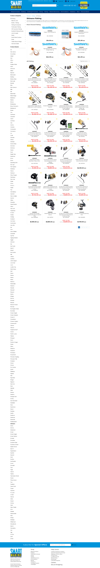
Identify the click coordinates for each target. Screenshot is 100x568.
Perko (11, 344)
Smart (11, 432)
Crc (11, 133)
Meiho (11, 294)
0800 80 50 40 (70, 5)
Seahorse (12, 417)
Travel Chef (13, 486)
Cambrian (12, 114)
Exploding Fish (13, 162)
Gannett (12, 194)
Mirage (12, 296)
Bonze (12, 102)
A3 (11, 49)
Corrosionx (12, 131)
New (78, 11)
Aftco (11, 60)
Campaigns (33, 564)
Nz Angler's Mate (14, 308)
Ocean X (12, 317)
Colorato (12, 127)
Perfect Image (14, 342)
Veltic (11, 499)
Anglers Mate (13, 64)
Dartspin (12, 141)
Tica (11, 482)
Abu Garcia (13, 52)
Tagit (11, 469)
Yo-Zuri (12, 534)
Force (11, 183)
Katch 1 (12, 248)
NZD (50, 0)
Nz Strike (12, 311)
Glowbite (12, 202)
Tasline (12, 473)
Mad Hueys (13, 269)
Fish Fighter (13, 166)
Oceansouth (13, 323)
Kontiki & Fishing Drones (18, 31)
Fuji (11, 189)
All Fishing (12, 18)
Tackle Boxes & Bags (18, 41)
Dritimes (12, 148)
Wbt (11, 515)
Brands (32, 560)
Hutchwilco (13, 223)
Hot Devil (12, 221)
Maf (11, 271)
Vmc (11, 509)
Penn (11, 340)
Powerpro (12, 352)
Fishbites (12, 168)
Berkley (12, 77)
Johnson (12, 242)
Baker (11, 70)
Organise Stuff (13, 329)
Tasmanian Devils (14, 476)
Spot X (12, 448)
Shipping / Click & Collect (56, 554)
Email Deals (53, 559)
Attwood (12, 68)
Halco (11, 206)
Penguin (12, 338)
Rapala (12, 373)
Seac (11, 405)
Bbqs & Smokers (15, 11)
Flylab (11, 181)
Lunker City (13, 267)
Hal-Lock (12, 208)
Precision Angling (14, 356)
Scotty (12, 398)
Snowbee (12, 440)
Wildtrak (12, 519)
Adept (11, 56)
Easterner (12, 156)
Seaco (11, 409)
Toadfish (12, 484)
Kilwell (11, 250)
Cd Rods (12, 120)
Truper (12, 488)
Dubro (11, 150)
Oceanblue (13, 319)
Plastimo (12, 348)
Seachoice (12, 407)
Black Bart (12, 93)
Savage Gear (13, 396)
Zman (11, 538)
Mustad (12, 300)
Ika (11, 227)
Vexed (11, 501)
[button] (46, 0)
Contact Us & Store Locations (57, 551)
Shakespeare (13, 421)
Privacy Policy (54, 555)
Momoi (12, 298)
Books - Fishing (18, 22)
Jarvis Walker (13, 231)
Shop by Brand (85, 11)
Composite (13, 129)
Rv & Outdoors (34, 559)
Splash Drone (13, 446)
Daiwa (11, 139)
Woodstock (13, 524)
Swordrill (12, 465)
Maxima (12, 285)
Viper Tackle (13, 507)
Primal (12, 365)
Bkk (11, 89)
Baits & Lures (18, 20)
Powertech (13, 354)
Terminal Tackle (18, 43)
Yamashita (12, 528)
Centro (12, 125)
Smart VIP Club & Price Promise (58, 552)
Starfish (12, 453)
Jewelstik (12, 233)
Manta (12, 275)
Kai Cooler (12, 246)
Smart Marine (13, 436)
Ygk (11, 532)
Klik (11, 254)
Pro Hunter (13, 367)
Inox (11, 229)
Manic (11, 273)
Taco (11, 467)
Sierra (11, 425)
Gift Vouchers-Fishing (16, 29)
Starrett (12, 455)
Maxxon (12, 292)
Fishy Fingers (13, 175)
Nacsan (12, 302)
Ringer (12, 379)
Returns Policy (54, 557)
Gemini (12, 198)
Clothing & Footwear (35, 554)
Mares (11, 277)
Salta (11, 390)
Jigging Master (14, 237)
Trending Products (35, 563)
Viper (11, 505)
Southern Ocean (14, 444)
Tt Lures (12, 492)
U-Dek (12, 494)
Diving (32, 555)
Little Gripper (13, 260)
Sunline (12, 459)
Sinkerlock (12, 430)
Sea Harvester (13, 400)
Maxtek (12, 288)
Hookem (12, 219)
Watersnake (13, 513)
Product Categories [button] (15, 15)
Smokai (12, 438)
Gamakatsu (13, 191)
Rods (18, 39)
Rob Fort (12, 384)
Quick (11, 369)
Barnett (12, 72)
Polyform (12, 350)
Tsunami (12, 490)
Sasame (12, 394)
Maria (11, 279)
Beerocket (13, 74)
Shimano (12, 423)
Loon (11, 265)
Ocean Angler (13, 313)
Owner (12, 331)
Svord (11, 463)
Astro (11, 66)
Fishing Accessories (18, 24)
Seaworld (12, 419)
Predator (12, 361)
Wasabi (12, 511)
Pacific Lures (13, 334)
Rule (11, 386)
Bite (11, 85)
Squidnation (13, 451)
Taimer (12, 471)
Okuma (12, 327)
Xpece (11, 526)
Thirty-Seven (13, 480)
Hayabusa (12, 210)
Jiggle (11, 240)
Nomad (12, 306)
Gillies (11, 200)
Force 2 (12, 185)
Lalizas (12, 256)
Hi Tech (12, 212)
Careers (53, 562)
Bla (11, 91)
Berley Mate (13, 79)
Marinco (12, 281)
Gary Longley (13, 196)
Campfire (12, 116)
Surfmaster (13, 461)
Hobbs (12, 214)
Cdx (11, 123)
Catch (11, 118)
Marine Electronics (35, 557)
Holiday (12, 217)
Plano (11, 346)
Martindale (13, 283)
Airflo (11, 62)
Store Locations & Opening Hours (35, 0)
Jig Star (12, 235)
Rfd (11, 375)
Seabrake (12, 402)
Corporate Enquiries (55, 560)
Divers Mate (13, 143)
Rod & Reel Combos (18, 37)
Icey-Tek (12, 225)
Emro (11, 158)
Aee (11, 58)
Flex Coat (12, 179)
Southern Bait (13, 442)
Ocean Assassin (14, 315)
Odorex (12, 325)
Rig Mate (12, 377)
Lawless (12, 258)
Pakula (12, 336)
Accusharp (12, 54)
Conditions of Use (55, 556)
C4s (11, 112)
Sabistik (12, 388)
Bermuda (12, 81)
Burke (11, 110)
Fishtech (12, 173)
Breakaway (13, 104)
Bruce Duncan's (14, 106)
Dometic (12, 146)
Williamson (13, 522)
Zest (11, 536)
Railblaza (12, 371)
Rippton (12, 382)
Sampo (12, 392)
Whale (12, 517)
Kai (11, 244)
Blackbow (12, 97)
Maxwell (12, 290)
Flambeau (12, 177)
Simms (12, 428)
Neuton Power (14, 304)
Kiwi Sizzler (13, 252)
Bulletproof (13, 108)
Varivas (12, 496)
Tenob (11, 478)
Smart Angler (13, 434)
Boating (32, 552)
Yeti (11, 530)
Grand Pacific (13, 204)
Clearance (72, 11)
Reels (18, 35)
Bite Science (13, 87)
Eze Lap (12, 164)
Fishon (12, 171)
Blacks (12, 100)
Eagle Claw (13, 154)
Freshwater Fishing (18, 27)
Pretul (11, 363)
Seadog (12, 411)
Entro (11, 160)
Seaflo (11, 413)
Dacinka (12, 137)
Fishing (33, 15)
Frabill (11, 187)
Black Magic (13, 95)
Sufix (11, 457)
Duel (11, 152)
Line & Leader (18, 33)
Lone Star (12, 262)
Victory (12, 503)
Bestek (12, 83)
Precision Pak (13, 359)
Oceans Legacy (14, 321)
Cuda (11, 135)
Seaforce (12, 415)
